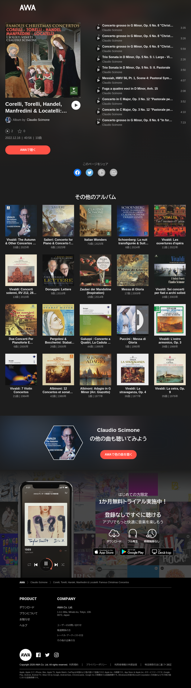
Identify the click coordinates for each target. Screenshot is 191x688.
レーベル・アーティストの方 (70, 635)
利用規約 (73, 664)
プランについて (29, 613)
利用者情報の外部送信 (125, 664)
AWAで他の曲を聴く (118, 454)
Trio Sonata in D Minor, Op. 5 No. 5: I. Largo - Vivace (139, 57)
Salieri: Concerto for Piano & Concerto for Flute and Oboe (58, 243)
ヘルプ (23, 625)
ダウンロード (27, 607)
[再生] (75, 105)
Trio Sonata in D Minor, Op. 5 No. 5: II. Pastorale (136, 67)
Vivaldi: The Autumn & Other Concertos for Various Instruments (21, 243)
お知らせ (25, 619)
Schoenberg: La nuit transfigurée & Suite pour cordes (132, 243)
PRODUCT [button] (28, 598)
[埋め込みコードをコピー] (113, 172)
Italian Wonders (95, 239)
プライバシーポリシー (96, 664)
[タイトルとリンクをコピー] (101, 172)
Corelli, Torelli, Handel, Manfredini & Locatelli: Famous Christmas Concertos (91, 582)
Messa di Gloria (133, 289)
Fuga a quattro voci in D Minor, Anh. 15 (130, 88)
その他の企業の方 (66, 640)
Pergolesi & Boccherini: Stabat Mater (58, 342)
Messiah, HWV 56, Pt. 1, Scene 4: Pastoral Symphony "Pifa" (144, 78)
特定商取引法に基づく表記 (158, 664)
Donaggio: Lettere (58, 289)
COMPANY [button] (66, 598)
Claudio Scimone (38, 119)
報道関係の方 (64, 630)
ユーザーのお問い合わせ (69, 625)
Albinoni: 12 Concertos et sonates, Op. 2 (58, 392)
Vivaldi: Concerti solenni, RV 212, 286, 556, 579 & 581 (21, 293)
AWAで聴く (28, 149)
